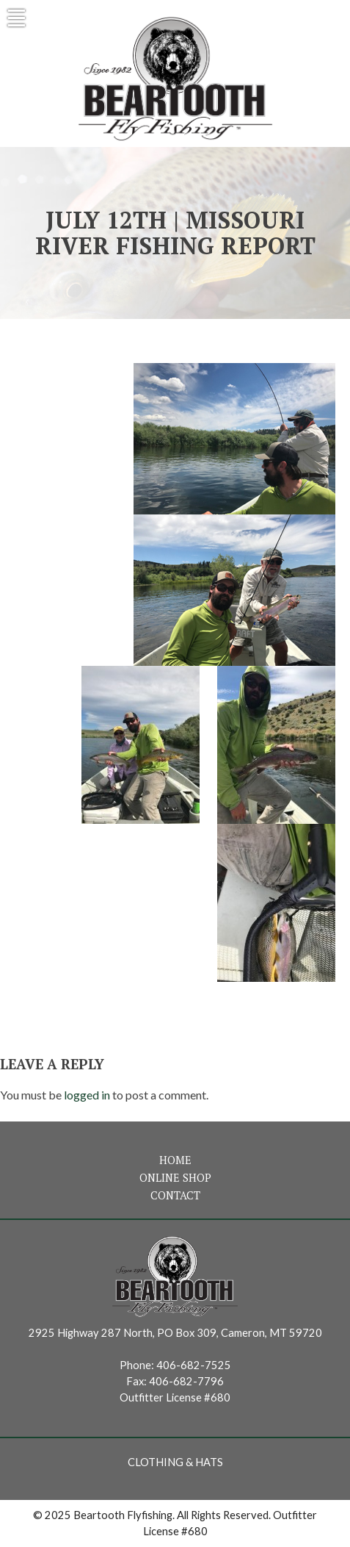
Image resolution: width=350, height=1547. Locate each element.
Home (175, 1160)
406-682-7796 (186, 1381)
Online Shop (175, 1178)
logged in (87, 1095)
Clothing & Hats (175, 1462)
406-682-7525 (193, 1365)
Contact (175, 1195)
